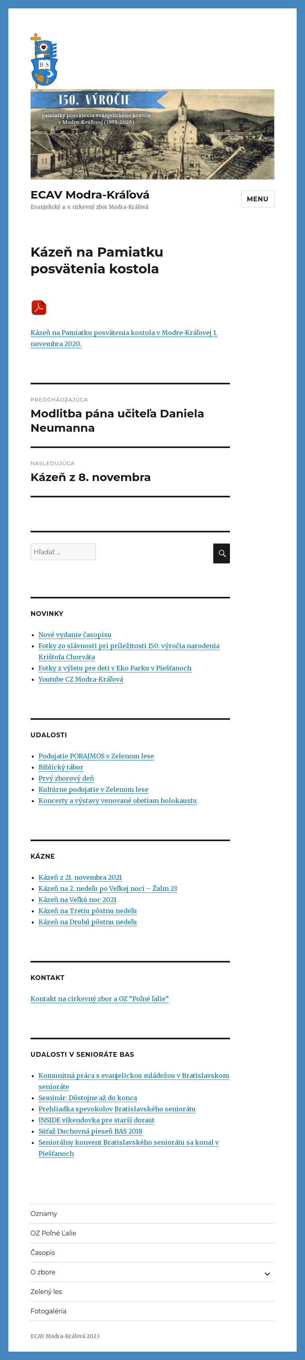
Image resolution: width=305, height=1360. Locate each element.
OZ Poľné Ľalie (53, 1233)
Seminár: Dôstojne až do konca (88, 1098)
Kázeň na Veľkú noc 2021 (77, 900)
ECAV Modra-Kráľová (90, 194)
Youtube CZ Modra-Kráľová (81, 679)
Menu (258, 199)
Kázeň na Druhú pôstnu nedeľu (88, 922)
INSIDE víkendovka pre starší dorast (96, 1120)
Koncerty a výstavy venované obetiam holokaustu (118, 801)
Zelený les (46, 1292)
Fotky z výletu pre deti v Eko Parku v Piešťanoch (115, 668)
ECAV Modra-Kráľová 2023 (65, 1336)
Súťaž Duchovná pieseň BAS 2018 (91, 1131)
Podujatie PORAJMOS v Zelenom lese (96, 756)
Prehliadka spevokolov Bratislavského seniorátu (117, 1109)
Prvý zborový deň (66, 778)
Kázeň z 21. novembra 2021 (80, 877)
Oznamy (44, 1214)
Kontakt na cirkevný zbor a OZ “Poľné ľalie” (100, 999)
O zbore (43, 1272)
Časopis (43, 1253)
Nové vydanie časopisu (75, 635)
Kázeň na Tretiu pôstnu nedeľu (88, 911)
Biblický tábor (61, 767)
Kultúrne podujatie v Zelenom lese (94, 789)
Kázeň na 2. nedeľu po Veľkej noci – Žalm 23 (108, 888)
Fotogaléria (49, 1311)
